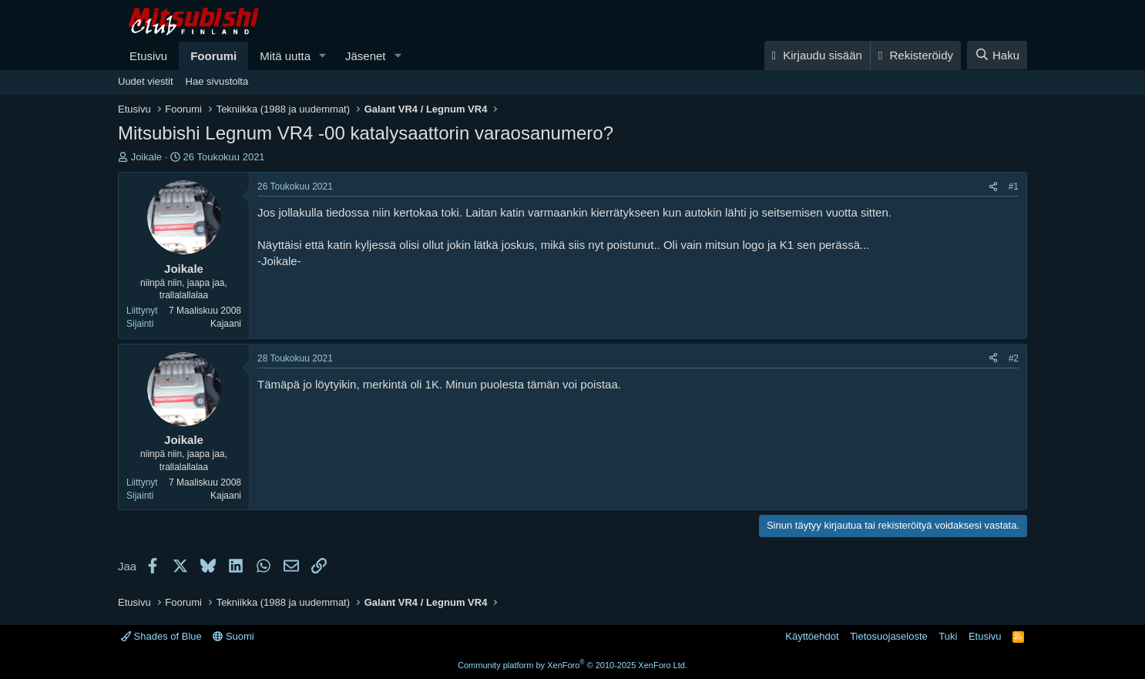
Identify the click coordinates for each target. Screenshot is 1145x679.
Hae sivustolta (217, 81)
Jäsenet (365, 55)
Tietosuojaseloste (889, 636)
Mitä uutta (285, 55)
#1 (1014, 186)
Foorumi (213, 55)
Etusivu (148, 55)
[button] (323, 56)
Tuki (947, 636)
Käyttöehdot (811, 636)
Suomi (233, 636)
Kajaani (225, 323)
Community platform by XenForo (572, 665)
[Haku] (997, 55)
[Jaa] (993, 187)
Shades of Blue (161, 636)
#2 (1014, 358)
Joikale (146, 157)
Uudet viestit (145, 81)
